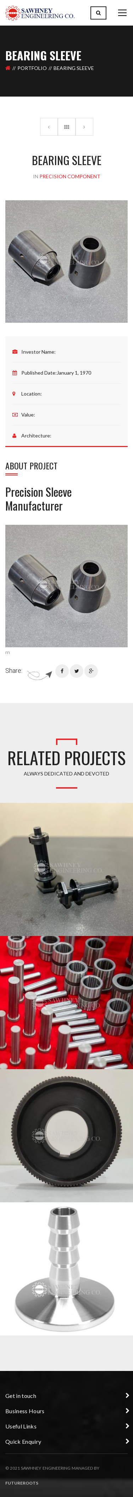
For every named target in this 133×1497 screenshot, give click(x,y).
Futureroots (21, 1483)
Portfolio (32, 68)
